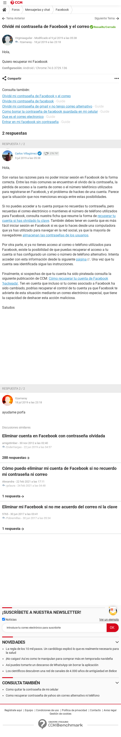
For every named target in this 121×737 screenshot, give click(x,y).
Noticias (9, 619)
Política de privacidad (74, 710)
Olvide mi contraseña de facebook (28, 101)
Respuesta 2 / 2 (13, 388)
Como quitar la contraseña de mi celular (32, 689)
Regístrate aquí (13, 710)
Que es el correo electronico (23, 117)
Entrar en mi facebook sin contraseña (30, 122)
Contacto (95, 710)
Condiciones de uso (47, 710)
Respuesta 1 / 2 (13, 144)
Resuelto (99, 27)
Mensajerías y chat (37, 9)
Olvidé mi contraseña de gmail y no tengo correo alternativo (47, 106)
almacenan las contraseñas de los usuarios (55, 235)
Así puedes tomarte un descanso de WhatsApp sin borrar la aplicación (52, 665)
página (81, 259)
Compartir (14, 78)
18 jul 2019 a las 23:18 (47, 42)
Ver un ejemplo (109, 619)
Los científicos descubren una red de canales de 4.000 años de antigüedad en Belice (61, 671)
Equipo (29, 710)
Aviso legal (110, 710)
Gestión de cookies (60, 713)
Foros (16, 9)
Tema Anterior (15, 18)
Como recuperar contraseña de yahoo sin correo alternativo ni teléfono (53, 695)
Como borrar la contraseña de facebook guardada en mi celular (50, 111)
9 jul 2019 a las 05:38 (27, 158)
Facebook (62, 9)
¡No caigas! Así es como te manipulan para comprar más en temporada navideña (59, 658)
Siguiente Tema (105, 18)
